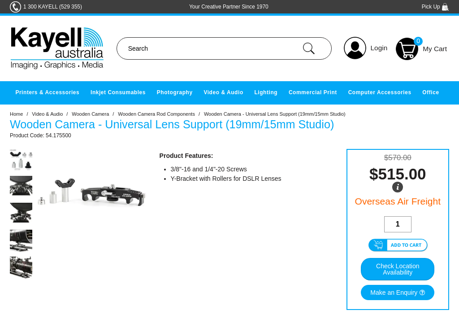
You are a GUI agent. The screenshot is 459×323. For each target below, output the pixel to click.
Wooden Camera (90, 114)
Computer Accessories (379, 92)
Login (379, 48)
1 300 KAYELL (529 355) (52, 7)
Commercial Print (313, 92)
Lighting (265, 92)
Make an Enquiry (393, 292)
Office (430, 92)
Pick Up (435, 7)
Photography (175, 92)
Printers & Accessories (47, 92)
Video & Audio (223, 92)
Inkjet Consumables (118, 92)
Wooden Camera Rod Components (156, 114)
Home (16, 114)
